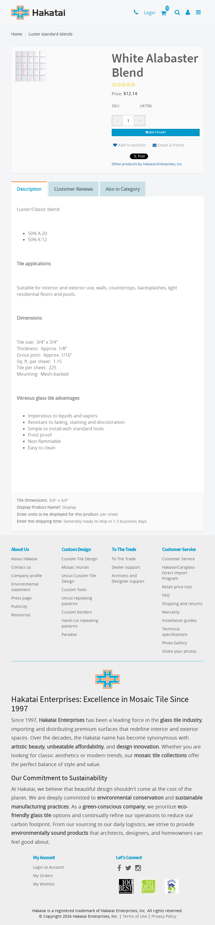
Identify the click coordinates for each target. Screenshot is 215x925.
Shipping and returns (182, 603)
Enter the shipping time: (39, 521)
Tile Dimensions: (32, 500)
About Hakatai (24, 558)
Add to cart (155, 132)
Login (149, 13)
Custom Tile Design (80, 558)
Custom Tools (74, 589)
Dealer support (126, 567)
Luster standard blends (51, 34)
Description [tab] (29, 189)
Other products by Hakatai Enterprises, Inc (147, 163)
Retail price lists (177, 586)
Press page (21, 598)
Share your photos (179, 651)
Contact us (21, 567)
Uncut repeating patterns (77, 600)
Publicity (19, 606)
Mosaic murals (75, 567)
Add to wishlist (129, 145)
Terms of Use (135, 916)
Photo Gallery (174, 642)
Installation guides (179, 620)
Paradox (69, 634)
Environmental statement (25, 586)
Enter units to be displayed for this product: (58, 514)
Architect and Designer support (128, 578)
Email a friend (168, 145)
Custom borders (77, 612)
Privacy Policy (163, 916)
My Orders (43, 875)
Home (16, 34)
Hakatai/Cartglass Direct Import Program (178, 572)
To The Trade (124, 558)
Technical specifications (175, 631)
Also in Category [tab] (123, 189)
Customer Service (178, 558)
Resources (21, 614)
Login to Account (48, 867)
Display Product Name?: (39, 507)
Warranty (170, 612)
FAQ (166, 595)
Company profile (26, 575)
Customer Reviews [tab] (73, 189)
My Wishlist (44, 884)
